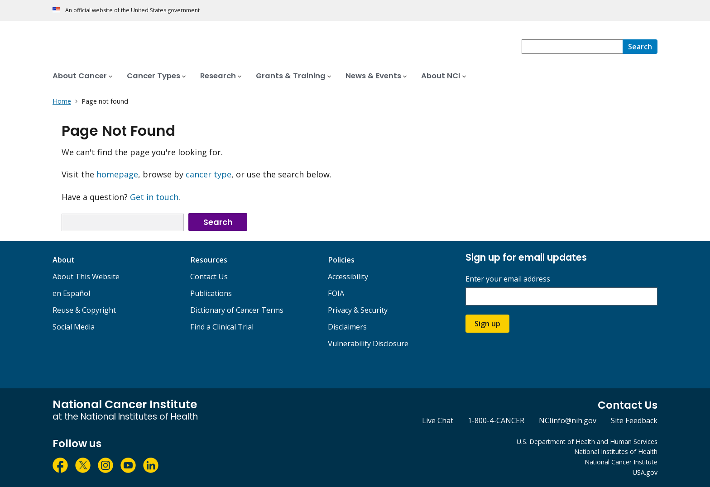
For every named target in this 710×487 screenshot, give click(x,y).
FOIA (336, 293)
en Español (71, 293)
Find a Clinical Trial (222, 327)
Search (218, 222)
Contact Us (209, 277)
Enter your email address (507, 279)
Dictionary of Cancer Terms (236, 310)
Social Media (74, 327)
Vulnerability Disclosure (368, 344)
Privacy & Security (358, 310)
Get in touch (154, 196)
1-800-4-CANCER (496, 420)
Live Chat (437, 420)
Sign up (487, 324)
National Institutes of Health (615, 451)
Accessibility (348, 277)
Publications (211, 293)
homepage (117, 174)
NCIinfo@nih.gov (567, 420)
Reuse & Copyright (84, 310)
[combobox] (572, 46)
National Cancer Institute (621, 462)
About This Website (86, 277)
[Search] (640, 46)
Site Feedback (634, 420)
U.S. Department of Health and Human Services (587, 441)
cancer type (208, 174)
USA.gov (645, 472)
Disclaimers (347, 327)
